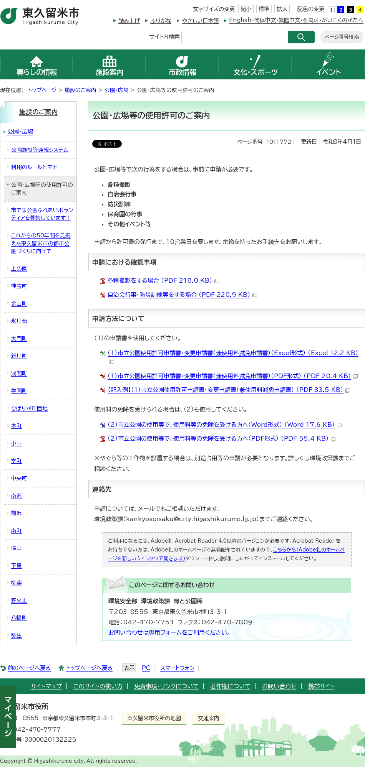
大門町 (19, 338)
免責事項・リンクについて (166, 686)
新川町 (19, 356)
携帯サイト (321, 686)
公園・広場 (117, 90)
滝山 (16, 548)
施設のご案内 (80, 90)
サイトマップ (46, 686)
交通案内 (208, 718)
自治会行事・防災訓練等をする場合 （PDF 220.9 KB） (182, 295)
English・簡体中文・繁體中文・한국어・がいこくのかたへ (296, 20)
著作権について (230, 686)
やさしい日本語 (200, 21)
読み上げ (129, 21)
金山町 (19, 303)
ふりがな (160, 21)
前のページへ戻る (29, 668)
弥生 (16, 635)
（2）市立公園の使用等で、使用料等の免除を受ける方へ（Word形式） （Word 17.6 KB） (225, 425)
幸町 (16, 460)
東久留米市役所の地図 (154, 718)
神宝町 (19, 286)
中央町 (19, 478)
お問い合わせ (279, 686)
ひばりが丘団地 (29, 408)
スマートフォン (177, 668)
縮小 (246, 9)
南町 (16, 530)
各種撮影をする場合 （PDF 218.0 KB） (163, 280)
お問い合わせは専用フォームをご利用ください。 (169, 632)
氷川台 (19, 321)
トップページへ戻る (89, 668)
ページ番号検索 (342, 37)
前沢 (16, 513)
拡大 (282, 9)
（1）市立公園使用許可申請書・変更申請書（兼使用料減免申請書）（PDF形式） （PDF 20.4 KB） (233, 376)
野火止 (19, 600)
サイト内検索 (164, 36)
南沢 (16, 496)
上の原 (19, 269)
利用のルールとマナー (36, 167)
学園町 (19, 390)
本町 (16, 425)
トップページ (42, 90)
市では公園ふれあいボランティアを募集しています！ (42, 214)
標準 (264, 9)
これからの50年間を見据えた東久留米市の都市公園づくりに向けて (41, 243)
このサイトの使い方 (98, 686)
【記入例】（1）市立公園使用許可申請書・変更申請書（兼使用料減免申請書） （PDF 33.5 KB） (229, 390)
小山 (16, 443)
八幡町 (19, 618)
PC (146, 668)
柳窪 (16, 583)
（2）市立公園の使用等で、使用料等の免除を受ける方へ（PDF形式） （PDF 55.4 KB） (221, 438)
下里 (16, 565)
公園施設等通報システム (39, 150)
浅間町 (19, 373)
